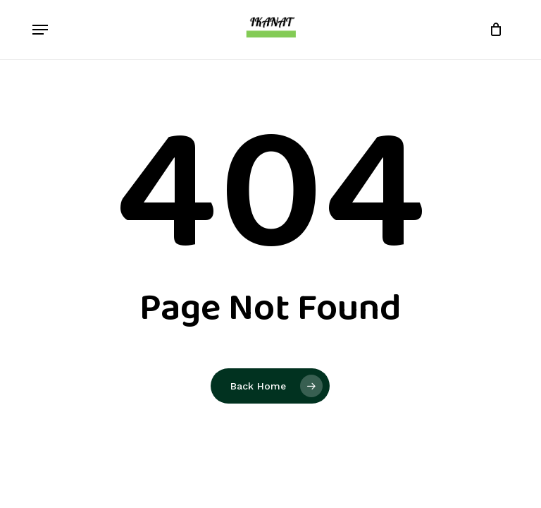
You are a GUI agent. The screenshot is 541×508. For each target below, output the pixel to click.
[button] (40, 30)
